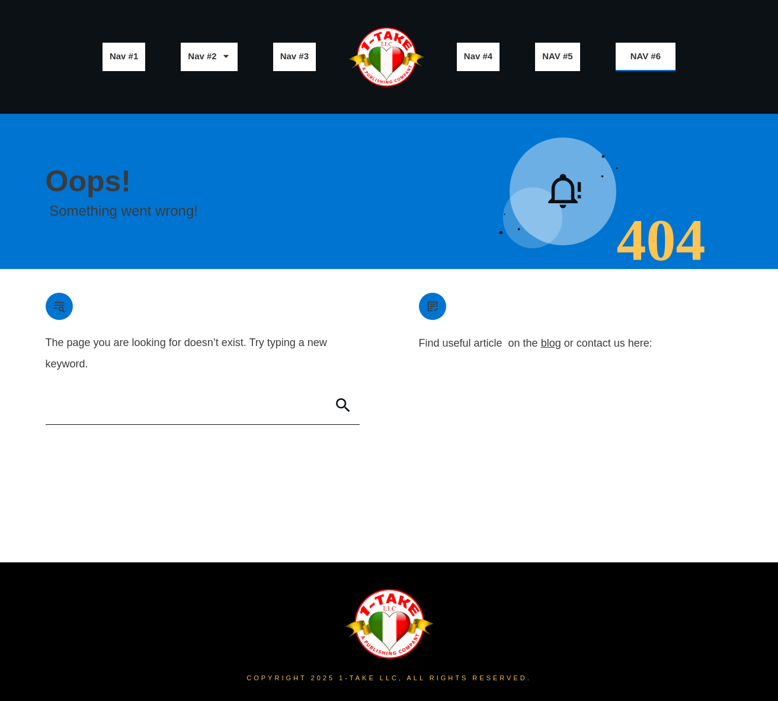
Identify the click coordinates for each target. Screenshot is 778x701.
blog (551, 343)
